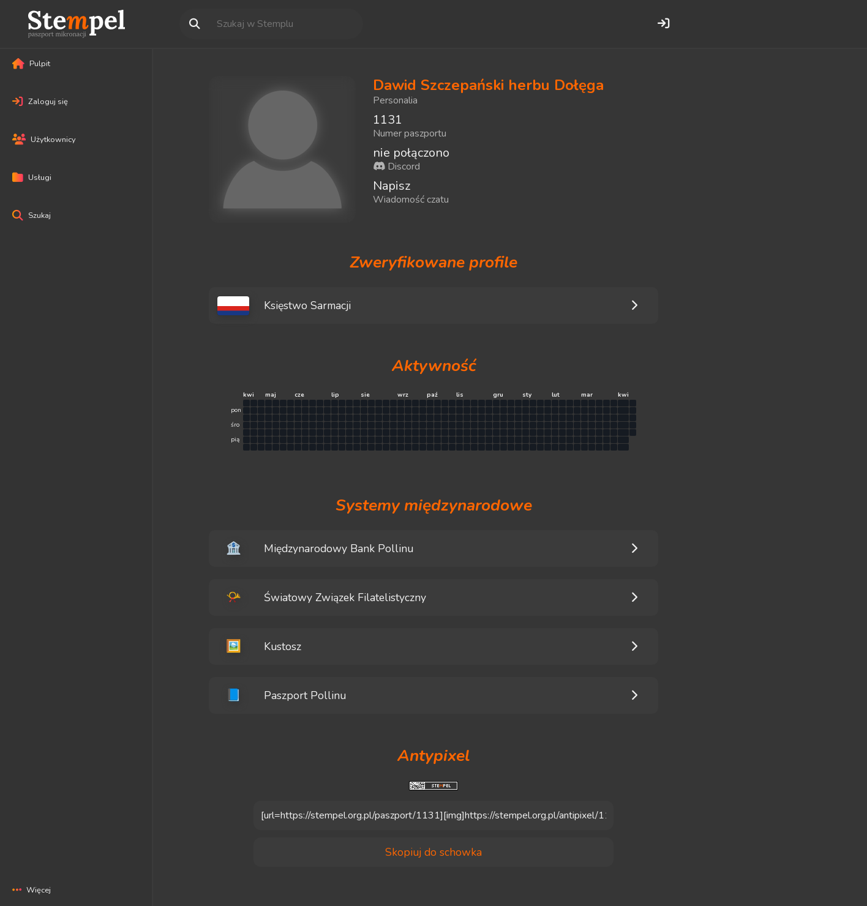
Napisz (391, 185)
